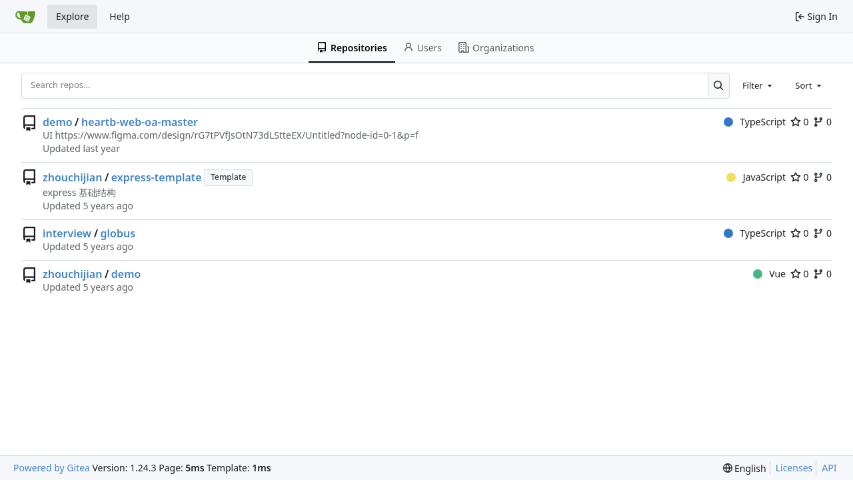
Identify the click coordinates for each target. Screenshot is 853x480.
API (829, 467)
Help (119, 16)
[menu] (744, 468)
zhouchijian (72, 177)
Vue (769, 273)
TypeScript (755, 121)
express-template (156, 177)
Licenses (794, 467)
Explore (72, 16)
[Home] (25, 17)
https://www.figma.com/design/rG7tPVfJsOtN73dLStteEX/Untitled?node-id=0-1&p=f (236, 135)
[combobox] (758, 85)
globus (118, 233)
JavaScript (756, 177)
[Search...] (719, 85)
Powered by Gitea (51, 467)
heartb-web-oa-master (139, 122)
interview (67, 233)
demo (58, 122)
